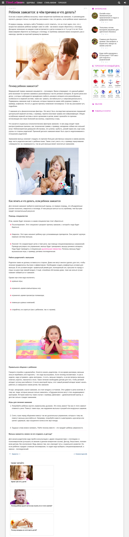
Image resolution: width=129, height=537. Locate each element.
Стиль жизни (60, 2)
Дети (85, 8)
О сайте (56, 528)
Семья (49, 2)
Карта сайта (72, 531)
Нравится (14, 454)
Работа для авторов (75, 528)
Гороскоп (72, 2)
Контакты (57, 531)
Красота (30, 2)
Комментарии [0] (80, 454)
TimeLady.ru (15, 2)
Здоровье (40, 2)
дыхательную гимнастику (51, 249)
